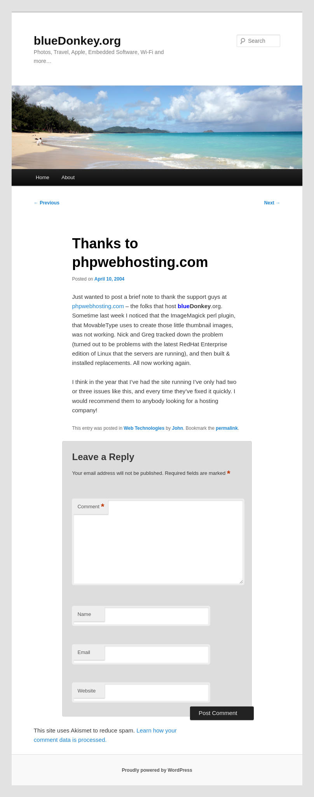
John (177, 428)
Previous (46, 203)
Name (84, 614)
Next (272, 203)
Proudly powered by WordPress (157, 770)
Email (83, 652)
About (68, 177)
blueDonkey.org (77, 40)
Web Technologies (144, 428)
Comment (90, 507)
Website (86, 691)
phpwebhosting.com (98, 306)
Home (42, 177)
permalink (227, 428)
